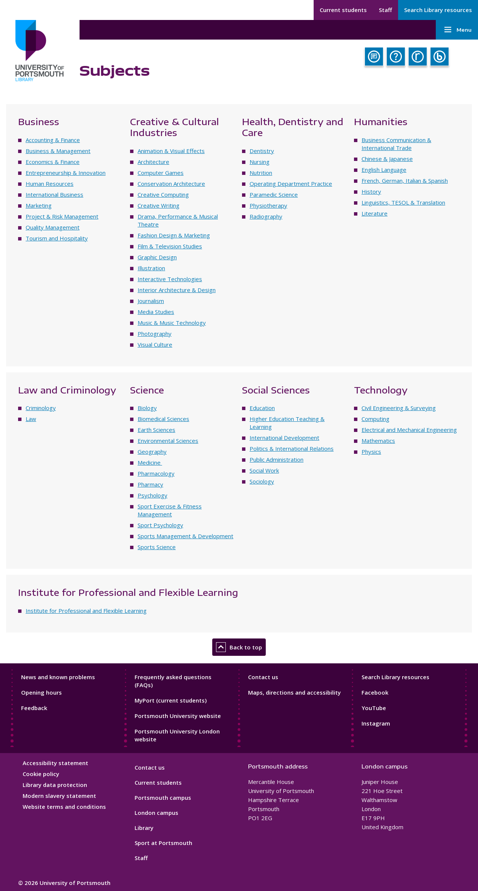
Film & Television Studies (170, 246)
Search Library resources (438, 10)
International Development (284, 437)
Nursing (260, 161)
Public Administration (276, 459)
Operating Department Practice (291, 183)
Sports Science (157, 547)
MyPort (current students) (171, 700)
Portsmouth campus (163, 797)
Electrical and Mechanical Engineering (409, 429)
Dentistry (262, 151)
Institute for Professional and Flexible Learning (86, 610)
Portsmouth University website (178, 716)
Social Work (264, 470)
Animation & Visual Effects (171, 151)
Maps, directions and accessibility (294, 692)
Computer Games (161, 172)
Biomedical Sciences (163, 419)
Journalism (151, 301)
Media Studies (156, 311)
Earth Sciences (156, 429)
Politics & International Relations (292, 448)
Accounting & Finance (53, 140)
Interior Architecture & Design (177, 290)
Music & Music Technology (172, 322)
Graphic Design (157, 257)
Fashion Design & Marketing (174, 235)
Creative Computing (163, 194)
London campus (156, 812)
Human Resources (50, 183)
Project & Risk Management (62, 216)
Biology (147, 408)
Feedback (34, 708)
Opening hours (41, 692)
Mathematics (378, 440)
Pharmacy (150, 484)
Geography (152, 451)
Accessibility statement (55, 763)
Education (262, 408)
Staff (385, 10)
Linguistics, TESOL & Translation (403, 202)
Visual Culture (155, 344)
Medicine (150, 462)
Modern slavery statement (59, 795)
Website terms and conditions (64, 806)
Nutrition (261, 172)
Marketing (39, 205)
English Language (384, 169)
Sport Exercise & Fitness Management (170, 510)
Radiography (266, 216)
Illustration (151, 268)
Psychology (152, 495)
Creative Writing (158, 205)
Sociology (262, 481)
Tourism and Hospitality (57, 238)
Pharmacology (156, 473)
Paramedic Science (274, 194)
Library (144, 827)
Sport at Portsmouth (163, 843)
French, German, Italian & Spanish (405, 180)
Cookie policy (41, 774)
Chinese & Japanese (387, 158)
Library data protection (55, 784)
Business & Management (58, 151)
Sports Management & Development (185, 536)
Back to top (239, 647)
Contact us (263, 677)
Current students (343, 10)
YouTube (374, 708)
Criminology (41, 408)
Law (31, 419)
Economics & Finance (53, 161)
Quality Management (53, 227)
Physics (371, 451)
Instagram (376, 723)
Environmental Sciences (168, 440)
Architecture (153, 161)
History (371, 191)
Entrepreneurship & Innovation (66, 172)
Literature (375, 213)
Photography (155, 333)
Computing (375, 419)
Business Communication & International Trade (396, 144)
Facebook (375, 692)
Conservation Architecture (171, 183)
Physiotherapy (268, 205)
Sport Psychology (160, 525)
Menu (457, 29)
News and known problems (58, 677)
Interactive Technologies (170, 279)
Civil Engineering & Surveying (399, 408)
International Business (54, 194)
